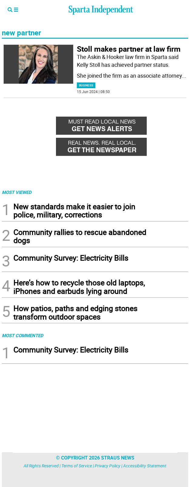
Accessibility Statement (144, 466)
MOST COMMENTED (22, 335)
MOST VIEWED (16, 192)
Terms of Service (76, 466)
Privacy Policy (107, 466)
